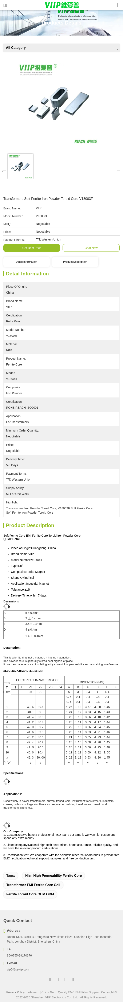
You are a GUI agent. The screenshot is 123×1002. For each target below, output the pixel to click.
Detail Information (26, 261)
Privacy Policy (15, 992)
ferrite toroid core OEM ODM (30, 894)
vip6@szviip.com (18, 969)
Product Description (75, 261)
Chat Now (91, 248)
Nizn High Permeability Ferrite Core (53, 875)
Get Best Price (31, 247)
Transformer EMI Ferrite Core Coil (33, 885)
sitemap (33, 992)
